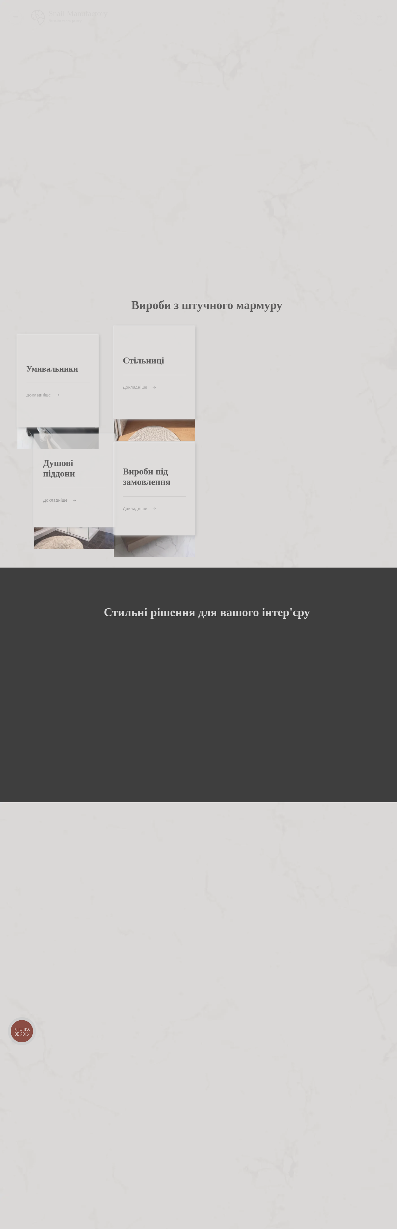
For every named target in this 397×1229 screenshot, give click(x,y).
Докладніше (139, 356)
